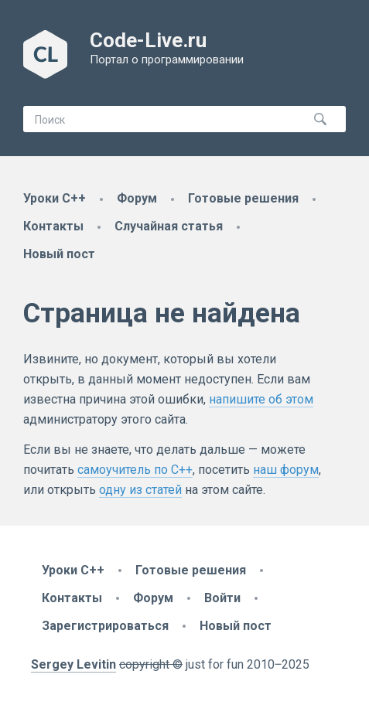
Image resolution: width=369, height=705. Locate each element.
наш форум (286, 469)
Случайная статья (168, 226)
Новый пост (59, 254)
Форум (137, 198)
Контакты (53, 226)
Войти (222, 598)
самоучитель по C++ (135, 469)
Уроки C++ (54, 198)
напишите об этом (261, 399)
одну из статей (140, 489)
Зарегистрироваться (105, 625)
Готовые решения (243, 198)
